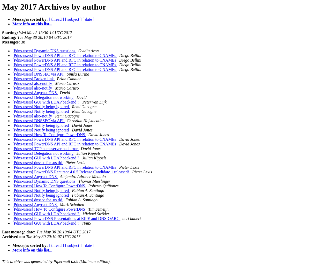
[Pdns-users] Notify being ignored (41, 107)
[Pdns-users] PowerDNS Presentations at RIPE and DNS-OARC (66, 218)
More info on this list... (32, 24)
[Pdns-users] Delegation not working (43, 97)
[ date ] (88, 19)
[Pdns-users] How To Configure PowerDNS (49, 134)
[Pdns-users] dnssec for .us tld (37, 162)
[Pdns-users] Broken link (33, 79)
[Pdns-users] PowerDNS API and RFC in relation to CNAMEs (64, 55)
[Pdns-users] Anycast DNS (35, 93)
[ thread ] (56, 19)
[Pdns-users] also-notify (32, 83)
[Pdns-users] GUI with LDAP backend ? (46, 102)
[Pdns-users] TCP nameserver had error (45, 148)
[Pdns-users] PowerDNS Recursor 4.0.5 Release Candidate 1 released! (71, 172)
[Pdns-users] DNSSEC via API (38, 74)
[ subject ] (73, 19)
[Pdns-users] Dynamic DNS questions (44, 51)
